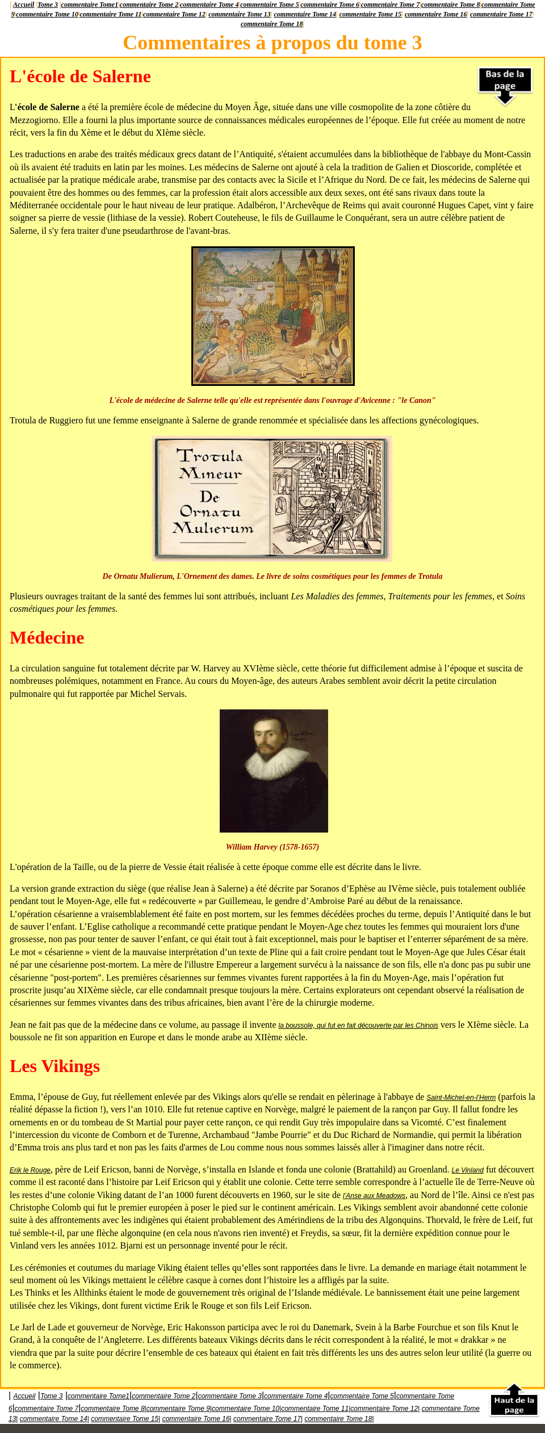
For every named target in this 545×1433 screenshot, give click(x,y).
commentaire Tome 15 (370, 14)
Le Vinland (467, 1170)
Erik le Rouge (30, 1170)
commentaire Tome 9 (178, 1409)
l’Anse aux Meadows (374, 1196)
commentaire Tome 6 (329, 5)
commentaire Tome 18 (272, 24)
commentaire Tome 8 (450, 5)
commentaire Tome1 (90, 5)
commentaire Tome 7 (390, 5)
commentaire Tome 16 (436, 14)
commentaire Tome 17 (501, 14)
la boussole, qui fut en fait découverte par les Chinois (359, 1025)
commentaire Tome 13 (239, 14)
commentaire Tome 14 (305, 14)
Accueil (23, 5)
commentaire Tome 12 (174, 14)
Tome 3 (47, 5)
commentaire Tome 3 (230, 1396)
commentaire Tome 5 (269, 5)
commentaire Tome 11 (111, 14)
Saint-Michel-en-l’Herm (461, 1098)
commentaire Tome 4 (209, 5)
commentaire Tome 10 (47, 14)
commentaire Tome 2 (149, 5)
